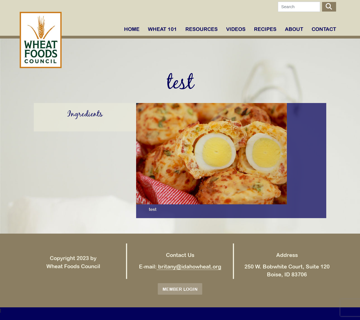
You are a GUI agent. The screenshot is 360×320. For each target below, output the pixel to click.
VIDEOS (236, 29)
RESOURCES (201, 29)
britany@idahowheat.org (189, 266)
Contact (324, 29)
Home (132, 29)
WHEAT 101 (162, 29)
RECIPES (265, 29)
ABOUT (294, 29)
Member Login (180, 289)
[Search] (299, 7)
